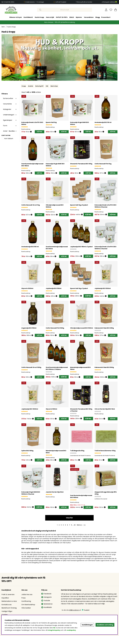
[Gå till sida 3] (61, 525)
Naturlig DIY (39, 86)
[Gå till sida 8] (71, 525)
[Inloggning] (106, 10)
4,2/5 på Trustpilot (60, 2)
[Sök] (64, 10)
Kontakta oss (7, 604)
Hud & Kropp (39, 17)
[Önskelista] (111, 10)
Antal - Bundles (9, 131)
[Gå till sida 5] (65, 525)
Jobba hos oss (26, 594)
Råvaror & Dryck (15, 17)
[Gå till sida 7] (69, 525)
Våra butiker (26, 608)
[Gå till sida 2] (59, 525)
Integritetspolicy (54, 630)
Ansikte (30, 86)
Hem (3, 27)
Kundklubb (46, 607)
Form (5, 125)
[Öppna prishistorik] (31, 132)
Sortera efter (8, 98)
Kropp (24, 86)
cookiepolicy (71, 630)
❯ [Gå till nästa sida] (79, 525)
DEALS (71, 17)
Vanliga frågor (7, 611)
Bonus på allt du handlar (84, 2)
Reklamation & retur (9, 601)
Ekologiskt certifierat (110, 2)
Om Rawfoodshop (28, 604)
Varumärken (89, 17)
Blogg (97, 17)
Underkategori (8, 115)
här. (54, 628)
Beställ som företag (9, 608)
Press (23, 598)
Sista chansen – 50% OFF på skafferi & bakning (59, 22)
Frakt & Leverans (8, 594)
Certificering (26, 601)
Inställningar (87, 625)
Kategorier (7, 109)
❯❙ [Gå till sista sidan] (85, 525)
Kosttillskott (28, 17)
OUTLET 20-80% (61, 17)
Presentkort (105, 17)
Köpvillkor (5, 598)
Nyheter (79, 17)
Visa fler (69, 518)
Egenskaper (7, 120)
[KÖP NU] (39, 131)
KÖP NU (88, 214)
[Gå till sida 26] (74, 525)
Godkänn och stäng (105, 625)
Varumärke (7, 104)
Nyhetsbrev (47, 604)
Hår (47, 86)
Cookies (5, 615)
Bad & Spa (54, 86)
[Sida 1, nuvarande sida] (57, 525)
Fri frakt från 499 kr (9, 2)
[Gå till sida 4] (63, 525)
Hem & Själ (50, 17)
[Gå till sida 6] (67, 525)
